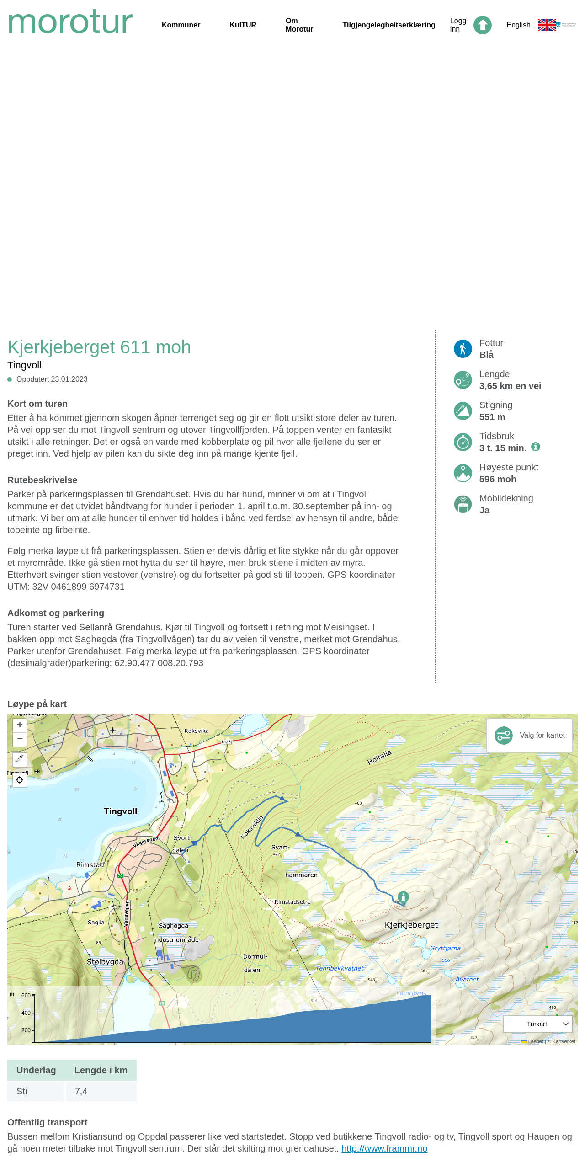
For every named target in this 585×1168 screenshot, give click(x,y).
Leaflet (532, 1041)
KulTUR (242, 25)
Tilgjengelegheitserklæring (389, 25)
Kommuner (181, 25)
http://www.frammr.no (384, 1148)
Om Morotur (299, 25)
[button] (403, 899)
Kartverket (564, 1041)
